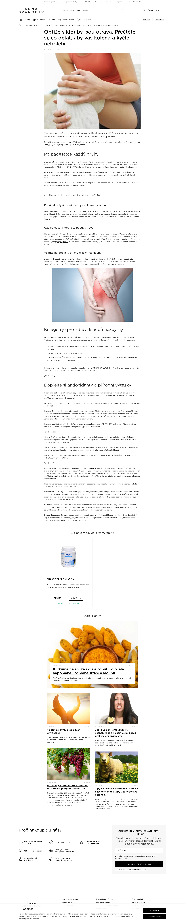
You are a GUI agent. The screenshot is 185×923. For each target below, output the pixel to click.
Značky (25, 20)
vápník (59, 242)
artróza (54, 162)
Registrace (159, 20)
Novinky (52, 20)
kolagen (135, 234)
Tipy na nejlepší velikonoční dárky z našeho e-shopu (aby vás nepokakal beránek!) (116, 792)
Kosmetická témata (134, 1)
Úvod (21, 25)
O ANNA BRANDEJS (89, 1)
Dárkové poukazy (86, 19)
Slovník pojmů (137, 899)
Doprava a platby (70, 1)
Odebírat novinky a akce (139, 864)
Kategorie (39, 20)
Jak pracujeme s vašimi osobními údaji (130, 870)
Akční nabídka (66, 20)
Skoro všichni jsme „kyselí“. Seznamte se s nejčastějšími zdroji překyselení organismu (115, 733)
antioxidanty (67, 393)
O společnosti (106, 1)
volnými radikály (119, 393)
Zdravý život (45, 25)
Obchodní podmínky (104, 902)
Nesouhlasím (154, 917)
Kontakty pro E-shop (51, 1)
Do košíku (74, 598)
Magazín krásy (31, 25)
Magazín (119, 1)
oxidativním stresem (102, 393)
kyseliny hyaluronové (88, 468)
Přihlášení (146, 20)
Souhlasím (154, 910)
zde (60, 916)
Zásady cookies (138, 902)
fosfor (65, 242)
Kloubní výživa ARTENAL (60, 579)
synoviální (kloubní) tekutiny (62, 476)
